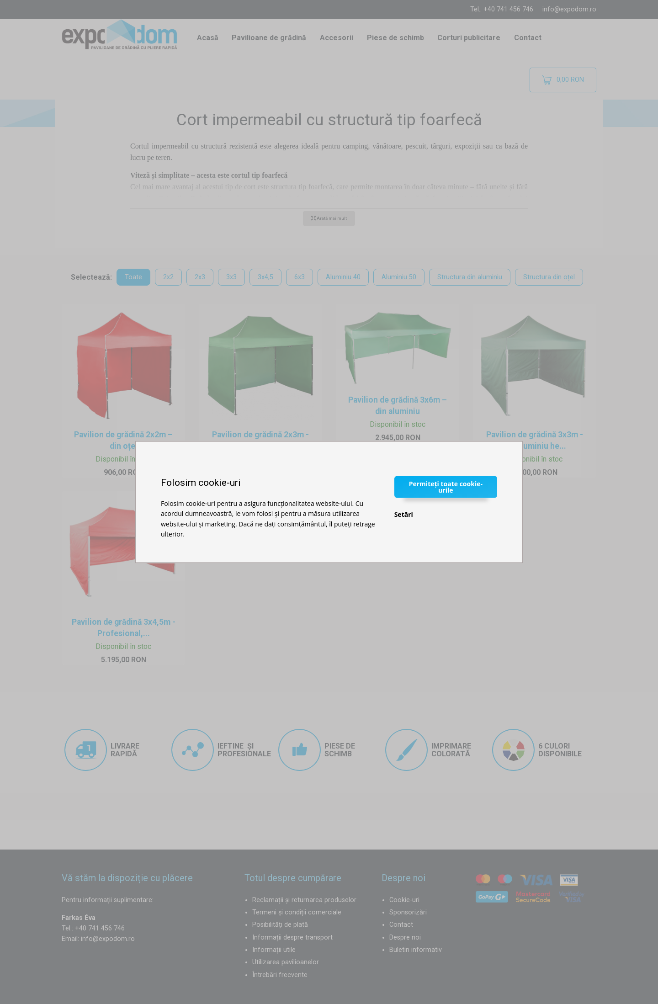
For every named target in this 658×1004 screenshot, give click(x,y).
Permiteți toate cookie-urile (446, 486)
